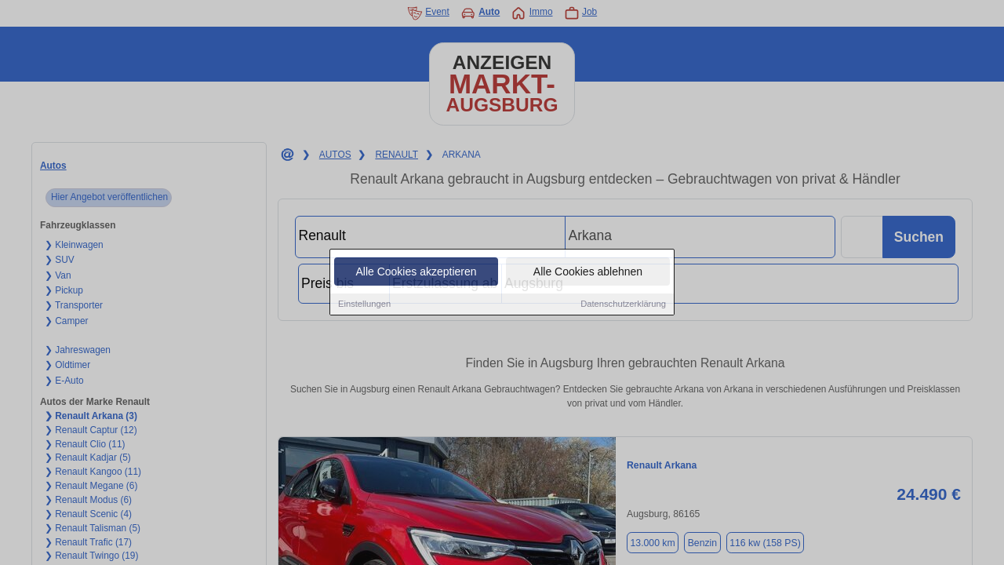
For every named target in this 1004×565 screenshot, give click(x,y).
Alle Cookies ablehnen (587, 272)
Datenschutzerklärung (623, 304)
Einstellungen (364, 304)
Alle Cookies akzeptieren (415, 272)
